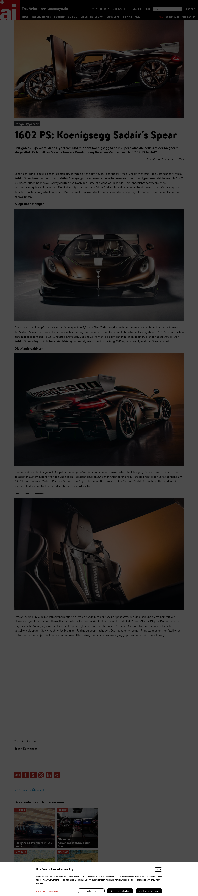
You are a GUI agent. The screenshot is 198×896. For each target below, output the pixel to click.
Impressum (53, 891)
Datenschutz (41, 891)
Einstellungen (91, 890)
